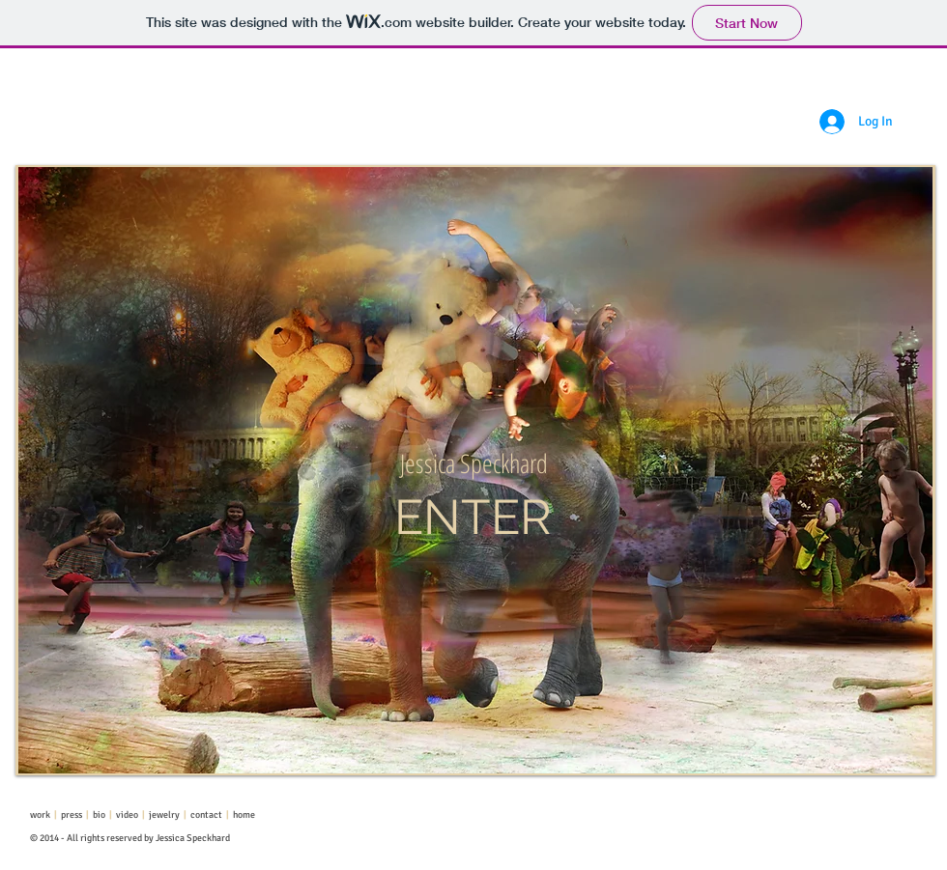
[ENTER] (473, 517)
